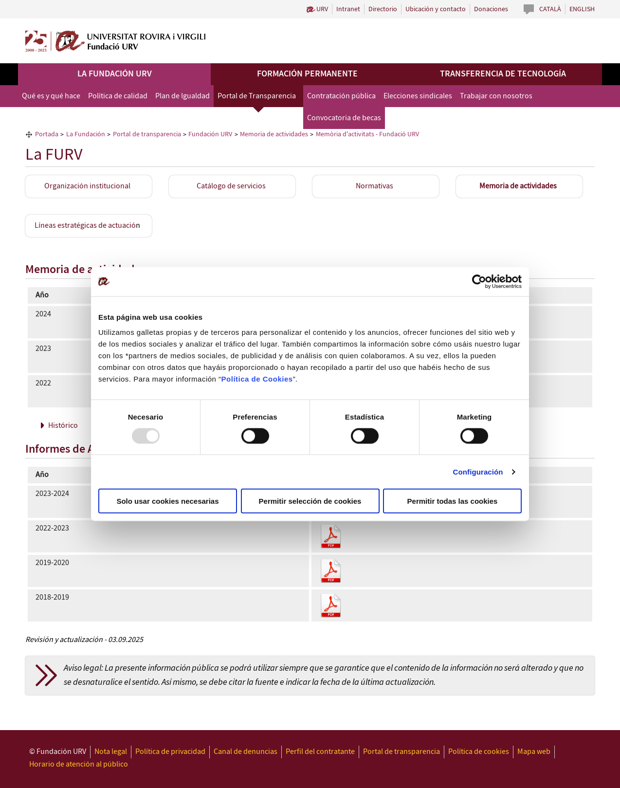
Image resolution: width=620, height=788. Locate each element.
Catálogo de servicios (231, 186)
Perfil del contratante (320, 752)
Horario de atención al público (78, 764)
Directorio (382, 9)
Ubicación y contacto (435, 9)
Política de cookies (478, 752)
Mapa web (533, 752)
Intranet (348, 9)
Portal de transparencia (401, 752)
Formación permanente (307, 74)
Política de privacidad (170, 752)
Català (550, 9)
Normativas (374, 186)
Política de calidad (117, 96)
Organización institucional (87, 186)
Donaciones (491, 9)
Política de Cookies (257, 379)
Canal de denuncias (245, 752)
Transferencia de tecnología (503, 74)
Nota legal (110, 752)
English (582, 9)
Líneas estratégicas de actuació (85, 225)
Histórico (63, 426)
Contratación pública (341, 96)
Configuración (478, 471)
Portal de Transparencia (257, 96)
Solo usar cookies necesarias (167, 501)
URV (322, 9)
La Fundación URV (114, 74)
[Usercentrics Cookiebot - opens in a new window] (479, 281)
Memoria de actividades (518, 186)
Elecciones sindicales (417, 96)
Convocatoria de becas (344, 118)
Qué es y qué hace (51, 96)
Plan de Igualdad (182, 96)
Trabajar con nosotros (496, 96)
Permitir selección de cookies (310, 501)
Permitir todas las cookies (452, 501)
